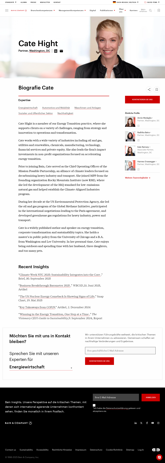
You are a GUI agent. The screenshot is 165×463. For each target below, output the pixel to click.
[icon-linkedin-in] (135, 423)
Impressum (80, 449)
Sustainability (26, 449)
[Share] (149, 90)
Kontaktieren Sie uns (142, 99)
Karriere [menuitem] (133, 10)
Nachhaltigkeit (65, 113)
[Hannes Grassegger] (130, 165)
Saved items (151, 2)
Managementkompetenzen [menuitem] (71, 10)
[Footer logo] (156, 449)
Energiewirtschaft (28, 107)
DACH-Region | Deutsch (124, 2)
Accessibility (42, 449)
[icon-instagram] (158, 423)
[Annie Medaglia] (130, 122)
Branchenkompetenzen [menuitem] (42, 10)
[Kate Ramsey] (130, 151)
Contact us (10, 449)
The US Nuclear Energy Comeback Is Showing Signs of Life (57, 296)
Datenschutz (96, 449)
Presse (33, 2)
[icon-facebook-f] (146, 423)
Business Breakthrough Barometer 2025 (45, 285)
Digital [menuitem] (93, 10)
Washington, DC (39, 50)
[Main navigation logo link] (19, 10)
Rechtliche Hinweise (62, 449)
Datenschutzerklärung (117, 408)
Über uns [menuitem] (121, 10)
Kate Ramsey (143, 147)
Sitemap (130, 449)
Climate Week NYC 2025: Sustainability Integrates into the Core (60, 274)
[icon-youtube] (152, 423)
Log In (141, 449)
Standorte (9, 2)
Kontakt (57, 2)
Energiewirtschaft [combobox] (27, 366)
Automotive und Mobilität (56, 107)
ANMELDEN (151, 397)
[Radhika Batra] (130, 136)
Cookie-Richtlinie (114, 449)
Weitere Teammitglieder (137, 177)
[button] (6, 10)
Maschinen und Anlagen (88, 107)
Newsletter (45, 2)
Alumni (24, 2)
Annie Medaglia (144, 118)
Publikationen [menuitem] (106, 10)
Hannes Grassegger (146, 161)
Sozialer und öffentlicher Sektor (35, 113)
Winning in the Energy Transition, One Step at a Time (54, 314)
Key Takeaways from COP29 (37, 307)
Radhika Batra (143, 132)
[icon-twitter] (141, 423)
